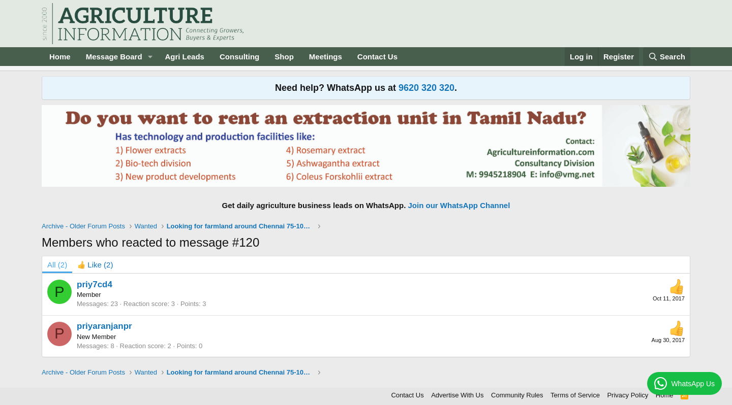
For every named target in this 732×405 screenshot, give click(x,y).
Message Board (114, 56)
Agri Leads (184, 56)
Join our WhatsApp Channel (459, 205)
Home (60, 56)
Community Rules (517, 395)
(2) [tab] (57, 264)
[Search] (667, 56)
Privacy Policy (627, 395)
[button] (150, 56)
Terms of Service (575, 395)
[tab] (95, 264)
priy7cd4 (94, 284)
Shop (284, 56)
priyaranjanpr (104, 326)
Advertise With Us (457, 395)
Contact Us (377, 56)
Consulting (239, 56)
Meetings (325, 56)
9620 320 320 (426, 88)
